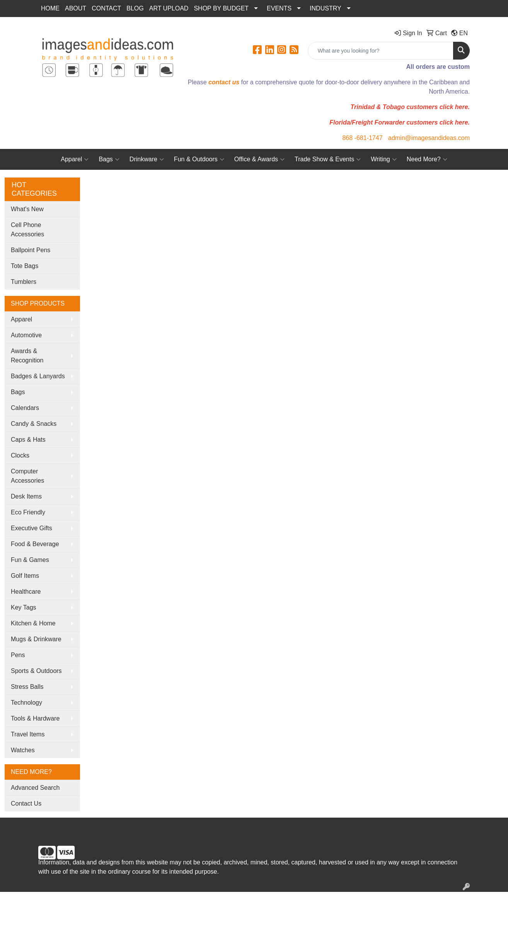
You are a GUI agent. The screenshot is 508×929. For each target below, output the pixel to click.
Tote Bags (24, 266)
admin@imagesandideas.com (429, 138)
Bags (109, 159)
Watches (23, 750)
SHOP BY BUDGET (221, 8)
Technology (26, 702)
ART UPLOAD (169, 8)
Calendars (25, 408)
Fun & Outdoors (199, 159)
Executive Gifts (31, 528)
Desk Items (26, 496)
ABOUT (75, 8)
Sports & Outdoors (36, 671)
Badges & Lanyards (38, 376)
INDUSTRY (325, 8)
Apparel (75, 159)
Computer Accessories (27, 476)
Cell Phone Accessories (27, 229)
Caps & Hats (28, 439)
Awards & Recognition (27, 356)
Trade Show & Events (328, 159)
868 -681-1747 (362, 138)
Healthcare (26, 591)
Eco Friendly (28, 512)
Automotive (26, 335)
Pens (18, 655)
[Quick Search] (380, 51)
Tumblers (23, 281)
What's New (27, 209)
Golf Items (25, 575)
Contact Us (26, 803)
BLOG (134, 8)
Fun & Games (30, 560)
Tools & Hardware (35, 718)
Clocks (20, 455)
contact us (223, 82)
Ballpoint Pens (30, 250)
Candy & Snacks (33, 423)
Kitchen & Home (33, 623)
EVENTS (279, 8)
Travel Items (27, 734)
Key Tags (23, 607)
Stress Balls (27, 686)
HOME (50, 8)
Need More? (427, 159)
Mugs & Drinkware (36, 639)
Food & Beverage (35, 544)
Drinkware (147, 159)
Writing (384, 159)
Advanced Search (35, 787)
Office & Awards (259, 159)
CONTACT (106, 8)
